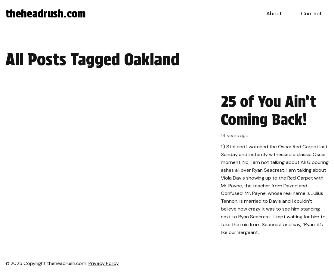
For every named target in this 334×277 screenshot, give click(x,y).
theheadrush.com (45, 13)
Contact (311, 13)
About (274, 13)
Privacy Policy (103, 263)
